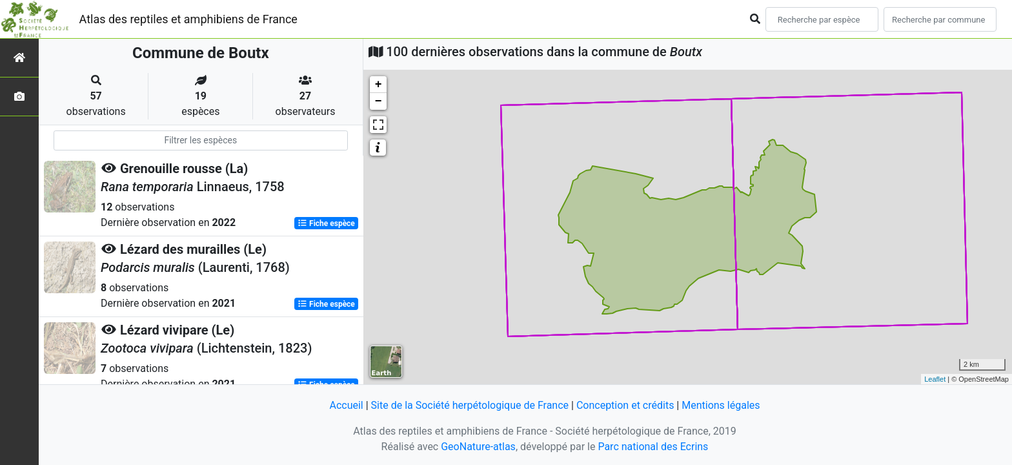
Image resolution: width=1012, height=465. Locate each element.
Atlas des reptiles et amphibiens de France (188, 19)
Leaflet (935, 379)
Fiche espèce (326, 223)
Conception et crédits (625, 405)
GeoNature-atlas (478, 446)
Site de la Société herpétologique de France (470, 405)
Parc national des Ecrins (653, 446)
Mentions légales (721, 405)
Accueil (346, 405)
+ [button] (378, 84)
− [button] (378, 101)
